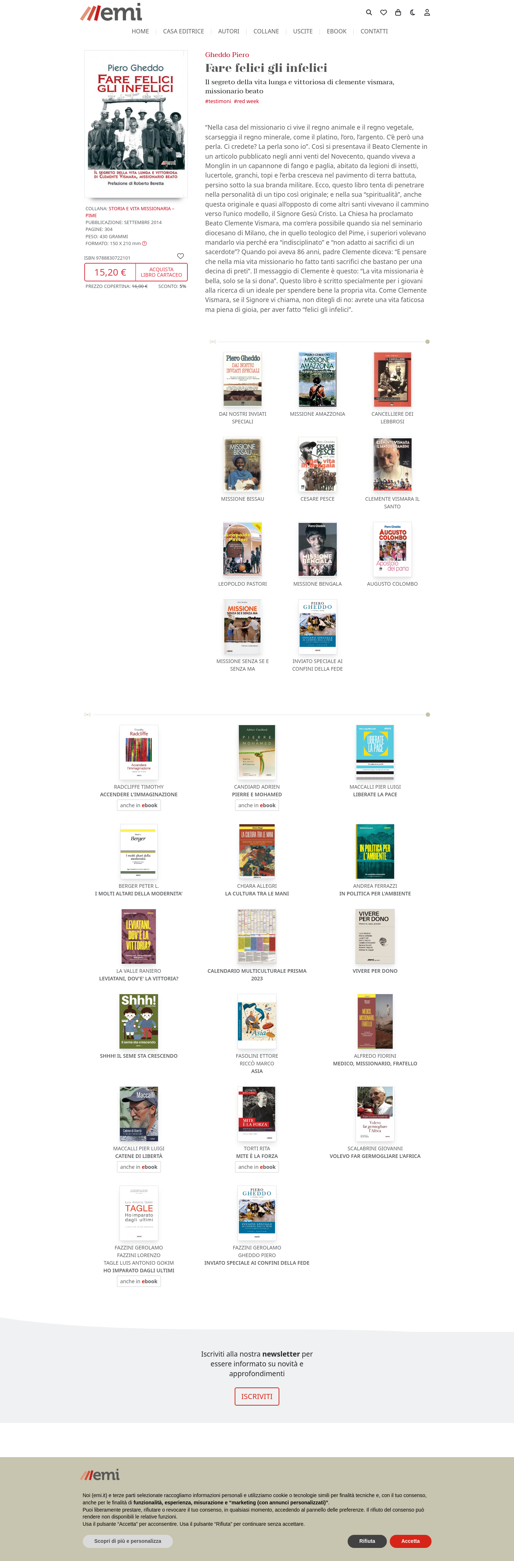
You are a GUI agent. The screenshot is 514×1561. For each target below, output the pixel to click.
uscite (303, 31)
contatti (374, 31)
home (140, 31)
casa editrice (183, 31)
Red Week (248, 101)
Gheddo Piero (227, 55)
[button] (116, 243)
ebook (337, 31)
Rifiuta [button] (367, 1541)
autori (228, 31)
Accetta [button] (410, 1541)
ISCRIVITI (256, 1396)
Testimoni (220, 101)
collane (266, 31)
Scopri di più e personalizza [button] (127, 1541)
